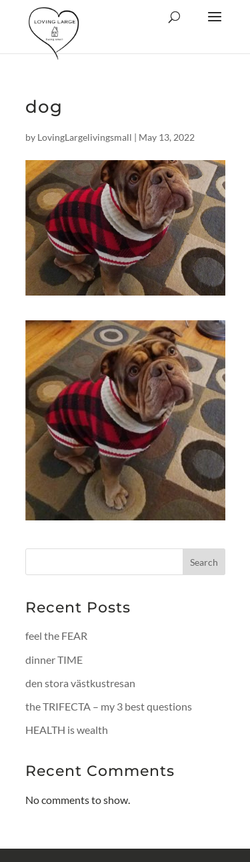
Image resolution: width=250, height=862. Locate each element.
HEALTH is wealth (66, 729)
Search (204, 562)
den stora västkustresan (80, 683)
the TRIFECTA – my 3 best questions (108, 706)
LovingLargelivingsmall (84, 137)
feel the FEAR (56, 635)
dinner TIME (54, 659)
